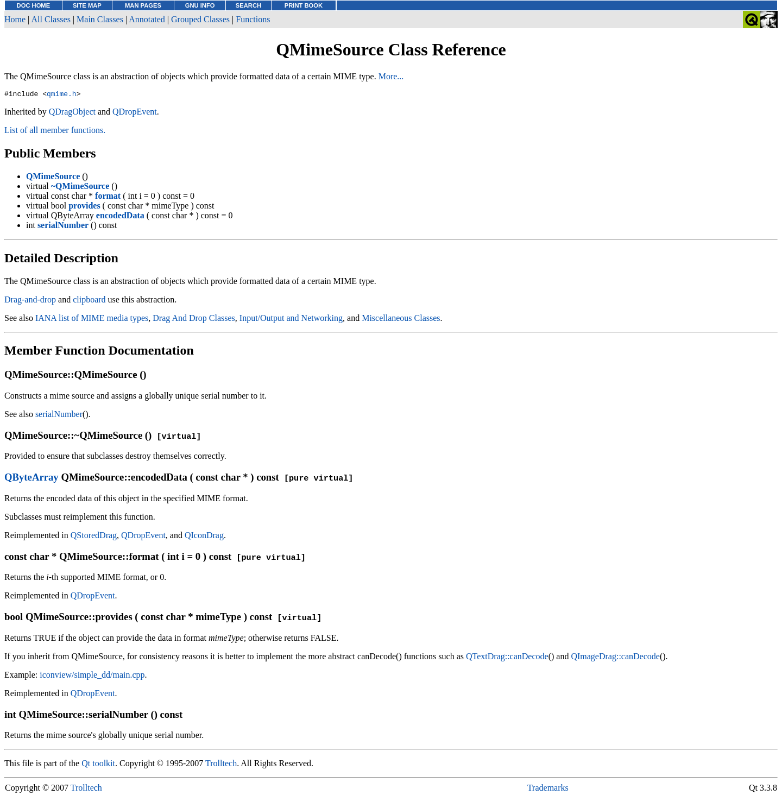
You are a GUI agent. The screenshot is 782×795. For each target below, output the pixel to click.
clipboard (89, 301)
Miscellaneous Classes (401, 319)
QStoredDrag (94, 536)
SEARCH (248, 5)
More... (391, 76)
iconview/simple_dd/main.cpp (92, 676)
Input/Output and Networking (291, 319)
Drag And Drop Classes (194, 319)
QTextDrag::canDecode (507, 657)
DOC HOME (34, 5)
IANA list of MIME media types (91, 319)
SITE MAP (87, 5)
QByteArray (31, 478)
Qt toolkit (98, 764)
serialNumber (59, 415)
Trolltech (221, 764)
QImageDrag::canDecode (615, 657)
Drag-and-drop (30, 301)
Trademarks (548, 789)
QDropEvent (134, 113)
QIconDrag (204, 536)
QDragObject (72, 113)
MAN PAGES (143, 5)
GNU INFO (200, 5)
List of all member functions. (54, 131)
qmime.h (62, 95)
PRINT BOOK (304, 5)
